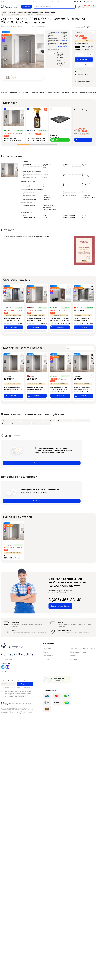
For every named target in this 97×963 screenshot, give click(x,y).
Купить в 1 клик (84, 65)
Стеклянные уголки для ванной (21, 424)
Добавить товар (57, 140)
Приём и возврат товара (78, 652)
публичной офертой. (18, 714)
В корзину (81, 59)
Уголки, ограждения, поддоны (41, 424)
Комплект (4, 92)
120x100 (58, 32)
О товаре (26, 92)
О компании (28, 2)
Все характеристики (54, 49)
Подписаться (25, 684)
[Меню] (26, 7)
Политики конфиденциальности (19, 695)
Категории (65, 92)
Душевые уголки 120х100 (64, 420)
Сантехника (5, 424)
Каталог (45, 652)
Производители (48, 656)
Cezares (64, 40)
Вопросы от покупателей (88, 92)
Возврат (54, 2)
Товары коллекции (53, 92)
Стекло (84, 192)
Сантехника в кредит (45, 2)
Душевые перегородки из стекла (32, 420)
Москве (87, 75)
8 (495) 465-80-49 (80, 1)
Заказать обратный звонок (60, 606)
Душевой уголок (62, 47)
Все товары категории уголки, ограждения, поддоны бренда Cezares (62, 61)
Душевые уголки (49, 420)
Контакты (60, 2)
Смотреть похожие (38, 92)
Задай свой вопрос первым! (41, 501)
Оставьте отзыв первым (41, 463)
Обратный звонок (91, 1)
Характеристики (15, 92)
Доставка (35, 2)
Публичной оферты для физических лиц (15, 696)
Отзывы (74, 92)
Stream (65, 42)
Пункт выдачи (81, 81)
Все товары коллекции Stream (60, 54)
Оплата (45, 663)
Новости (73, 656)
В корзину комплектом (83, 140)
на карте (59, 679)
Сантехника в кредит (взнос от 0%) (82, 649)
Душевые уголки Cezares (82, 420)
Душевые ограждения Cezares (10, 420)
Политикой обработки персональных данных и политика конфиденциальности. (17, 710)
